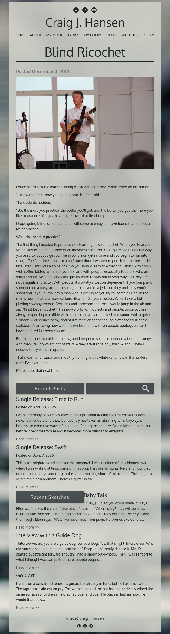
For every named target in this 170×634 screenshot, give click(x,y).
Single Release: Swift (41, 447)
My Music (54, 35)
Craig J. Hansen (85, 22)
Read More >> (27, 439)
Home (20, 35)
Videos (149, 35)
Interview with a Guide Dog (49, 535)
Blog (111, 35)
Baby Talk (95, 494)
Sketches (129, 35)
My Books (93, 35)
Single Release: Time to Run (50, 398)
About (36, 35)
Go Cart (25, 575)
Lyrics (73, 35)
